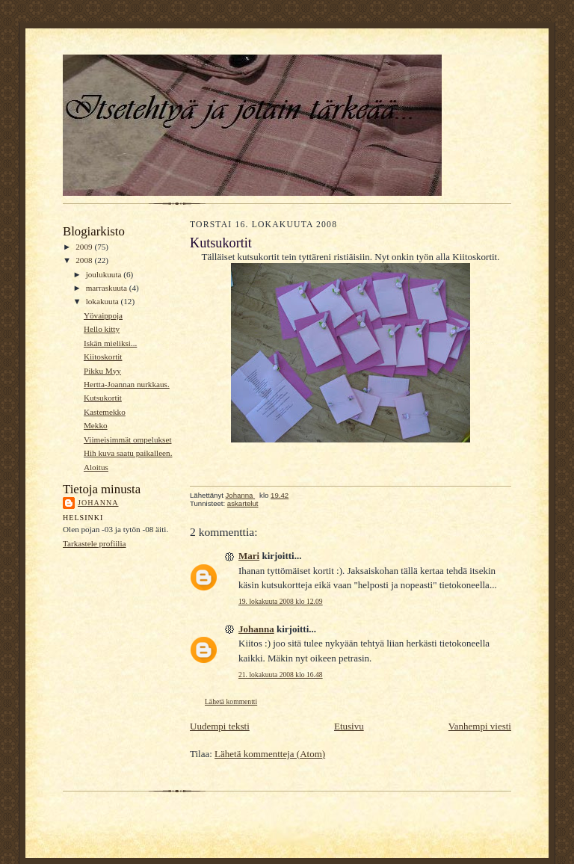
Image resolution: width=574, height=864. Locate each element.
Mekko (96, 425)
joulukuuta (105, 274)
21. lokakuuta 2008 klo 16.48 (280, 674)
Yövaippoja (103, 315)
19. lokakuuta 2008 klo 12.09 (280, 601)
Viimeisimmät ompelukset (128, 439)
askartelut (243, 503)
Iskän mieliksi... (110, 343)
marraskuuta (107, 287)
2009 (84, 246)
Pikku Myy (102, 370)
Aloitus (96, 467)
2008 (84, 260)
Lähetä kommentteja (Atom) (270, 753)
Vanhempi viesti (479, 726)
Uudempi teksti (220, 726)
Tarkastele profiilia (94, 543)
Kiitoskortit (103, 356)
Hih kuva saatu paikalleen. (128, 452)
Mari (248, 555)
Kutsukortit (103, 397)
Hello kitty (102, 328)
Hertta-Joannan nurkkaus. (127, 384)
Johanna (98, 503)
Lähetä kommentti (231, 701)
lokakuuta (103, 301)
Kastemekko (105, 411)
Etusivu (349, 726)
